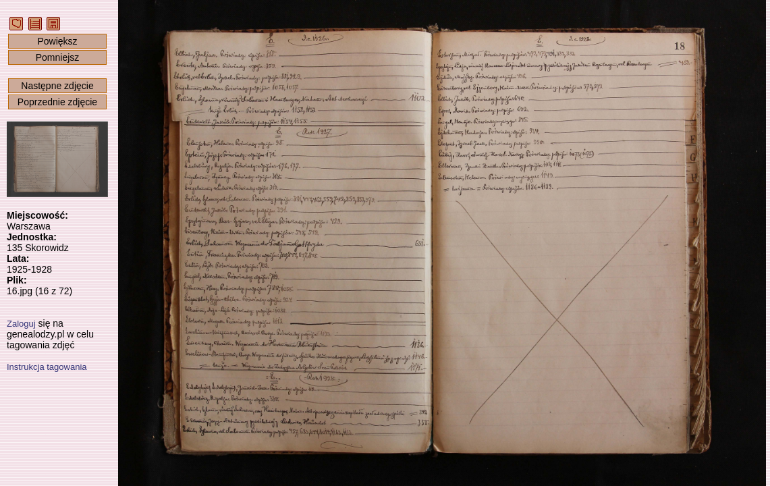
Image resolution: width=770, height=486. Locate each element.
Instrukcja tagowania (47, 367)
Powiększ (57, 41)
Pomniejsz (58, 57)
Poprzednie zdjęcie (57, 102)
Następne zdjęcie (57, 85)
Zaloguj (21, 324)
